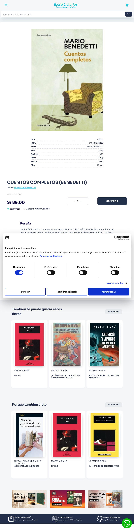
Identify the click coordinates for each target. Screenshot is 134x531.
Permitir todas (108, 292)
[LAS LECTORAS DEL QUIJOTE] (67, 444)
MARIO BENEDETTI (25, 187)
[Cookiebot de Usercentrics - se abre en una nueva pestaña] (116, 237)
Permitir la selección (67, 292)
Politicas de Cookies (51, 256)
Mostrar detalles (115, 283)
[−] (74, 201)
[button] (13, 209)
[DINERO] (67, 354)
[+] (81, 201)
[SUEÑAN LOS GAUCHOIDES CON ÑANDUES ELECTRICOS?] (104, 354)
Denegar (25, 292)
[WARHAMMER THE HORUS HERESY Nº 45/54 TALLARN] (29, 354)
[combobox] (67, 14)
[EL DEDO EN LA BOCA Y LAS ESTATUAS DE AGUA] (29, 444)
